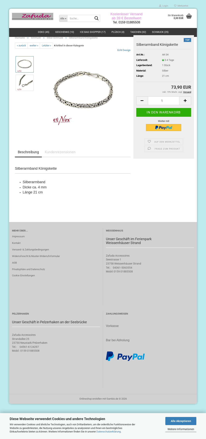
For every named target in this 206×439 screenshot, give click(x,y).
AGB (14, 270)
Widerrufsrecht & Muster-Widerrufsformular (36, 263)
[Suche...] (63, 18)
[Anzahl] (163, 108)
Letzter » (46, 52)
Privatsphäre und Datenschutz (28, 276)
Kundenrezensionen (60, 159)
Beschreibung (28, 159)
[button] (142, 108)
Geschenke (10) (64, 32)
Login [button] (163, 5)
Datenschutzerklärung (108, 431)
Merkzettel (181, 5)
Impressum (18, 243)
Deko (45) (43, 32)
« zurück (21, 52)
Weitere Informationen (180, 429)
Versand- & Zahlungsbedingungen (30, 256)
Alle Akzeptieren (181, 421)
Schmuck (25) (160, 32)
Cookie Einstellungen (23, 282)
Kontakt (16, 250)
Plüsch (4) (118, 32)
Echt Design (123, 57)
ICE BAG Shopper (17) (93, 32)
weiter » (34, 52)
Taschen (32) (138, 32)
